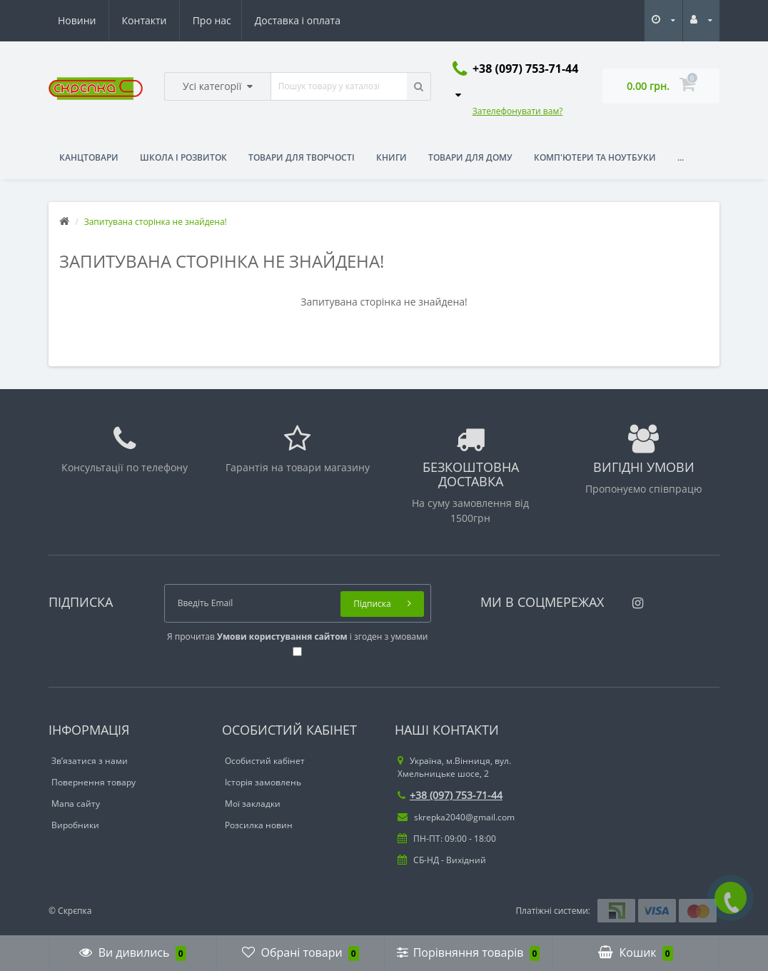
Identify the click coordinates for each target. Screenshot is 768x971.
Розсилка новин (259, 825)
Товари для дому (470, 157)
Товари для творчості (301, 157)
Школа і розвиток (183, 157)
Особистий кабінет (265, 761)
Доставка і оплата (165, 20)
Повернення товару (93, 782)
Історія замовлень (263, 782)
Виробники (75, 825)
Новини (253, 20)
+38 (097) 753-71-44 (450, 795)
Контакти (320, 20)
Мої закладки (253, 804)
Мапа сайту (75, 804)
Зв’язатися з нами (89, 761)
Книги (391, 157)
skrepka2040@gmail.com (456, 817)
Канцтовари (88, 157)
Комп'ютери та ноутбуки (595, 157)
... (680, 157)
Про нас (77, 20)
